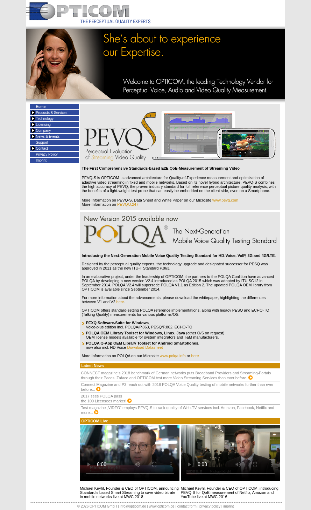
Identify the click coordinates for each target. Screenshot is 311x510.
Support (42, 142)
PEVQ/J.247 (128, 204)
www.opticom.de (162, 506)
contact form (187, 506)
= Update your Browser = (129, 453)
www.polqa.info (173, 356)
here (120, 302)
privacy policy (209, 506)
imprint (228, 506)
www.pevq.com (225, 200)
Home (41, 107)
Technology (45, 119)
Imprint (41, 160)
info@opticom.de (133, 506)
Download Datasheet (145, 347)
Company (43, 130)
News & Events (48, 136)
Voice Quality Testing (174, 255)
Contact (42, 148)
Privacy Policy (47, 154)
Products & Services (52, 113)
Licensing (43, 125)
